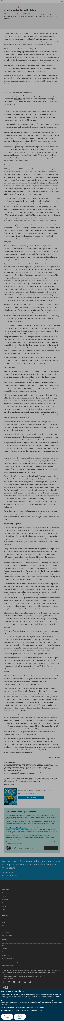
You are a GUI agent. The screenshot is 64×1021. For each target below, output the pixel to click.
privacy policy (10, 1007)
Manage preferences (7, 1010)
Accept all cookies (7, 1016)
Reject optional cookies (19, 1016)
